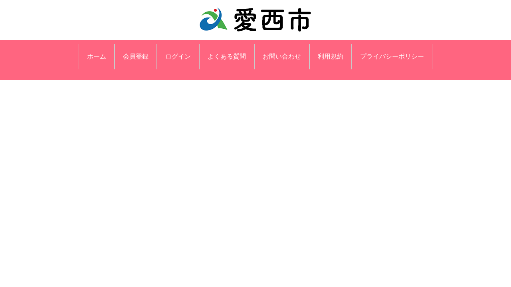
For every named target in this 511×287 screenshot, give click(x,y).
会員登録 (136, 56)
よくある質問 (227, 56)
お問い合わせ (282, 56)
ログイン (178, 56)
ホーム (96, 56)
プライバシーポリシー (392, 56)
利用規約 (330, 56)
